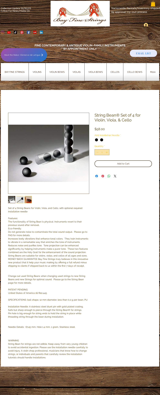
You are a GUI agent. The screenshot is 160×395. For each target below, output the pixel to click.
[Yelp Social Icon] (34, 32)
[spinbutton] (102, 152)
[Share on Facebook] (97, 176)
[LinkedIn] (41, 32)
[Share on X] (115, 176)
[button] (153, 3)
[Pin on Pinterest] (103, 176)
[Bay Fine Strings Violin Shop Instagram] (2, 32)
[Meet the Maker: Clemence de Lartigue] (24, 55)
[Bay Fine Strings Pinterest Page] (21, 32)
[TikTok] (15, 32)
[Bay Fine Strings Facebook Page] (28, 32)
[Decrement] (97, 152)
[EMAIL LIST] (143, 53)
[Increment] (107, 152)
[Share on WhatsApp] (109, 176)
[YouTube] (9, 32)
